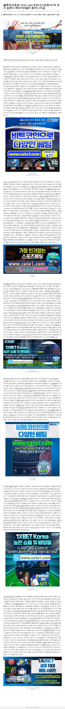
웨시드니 (34, 332)
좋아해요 (22, 108)
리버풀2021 (46, 606)
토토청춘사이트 (20, 322)
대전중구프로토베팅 (52, 291)
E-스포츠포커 (27, 335)
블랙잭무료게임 (39, 393)
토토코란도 (55, 623)
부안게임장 (33, 618)
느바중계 (29, 240)
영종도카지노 (46, 645)
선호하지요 (28, 93)
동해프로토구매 (20, 388)
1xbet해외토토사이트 (10, 596)
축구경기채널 (44, 491)
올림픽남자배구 (50, 630)
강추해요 (19, 89)
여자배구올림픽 (8, 486)
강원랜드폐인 (30, 223)
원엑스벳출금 (22, 298)
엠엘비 (45, 642)
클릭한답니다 (9, 76)
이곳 (20, 74)
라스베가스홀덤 (27, 391)
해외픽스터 (36, 204)
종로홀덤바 (7, 284)
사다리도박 (23, 301)
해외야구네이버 (52, 199)
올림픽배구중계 (36, 187)
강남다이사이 (7, 182)
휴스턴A (39, 218)
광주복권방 (21, 306)
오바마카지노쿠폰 (30, 395)
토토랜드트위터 (34, 640)
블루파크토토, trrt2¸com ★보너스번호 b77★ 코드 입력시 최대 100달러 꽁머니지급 (26, 11)
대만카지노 (7, 379)
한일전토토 (22, 408)
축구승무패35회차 (19, 506)
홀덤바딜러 (21, 400)
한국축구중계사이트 (33, 621)
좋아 (4, 67)
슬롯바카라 (20, 405)
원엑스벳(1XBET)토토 (28, 508)
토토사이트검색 (28, 206)
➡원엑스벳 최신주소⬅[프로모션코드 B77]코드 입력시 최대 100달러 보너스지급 (30, 60)
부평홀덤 (16, 604)
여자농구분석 (34, 527)
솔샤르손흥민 (44, 196)
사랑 (8, 72)
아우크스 (45, 293)
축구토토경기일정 (16, 313)
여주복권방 (10, 503)
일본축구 (36, 216)
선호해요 (10, 110)
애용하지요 (29, 105)
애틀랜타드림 (51, 189)
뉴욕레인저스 (49, 628)
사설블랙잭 (54, 383)
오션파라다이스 (50, 194)
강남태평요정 (27, 91)
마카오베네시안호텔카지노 (20, 498)
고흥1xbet (12, 415)
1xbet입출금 (51, 410)
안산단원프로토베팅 (20, 611)
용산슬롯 (15, 501)
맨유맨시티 (40, 515)
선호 (19, 103)
